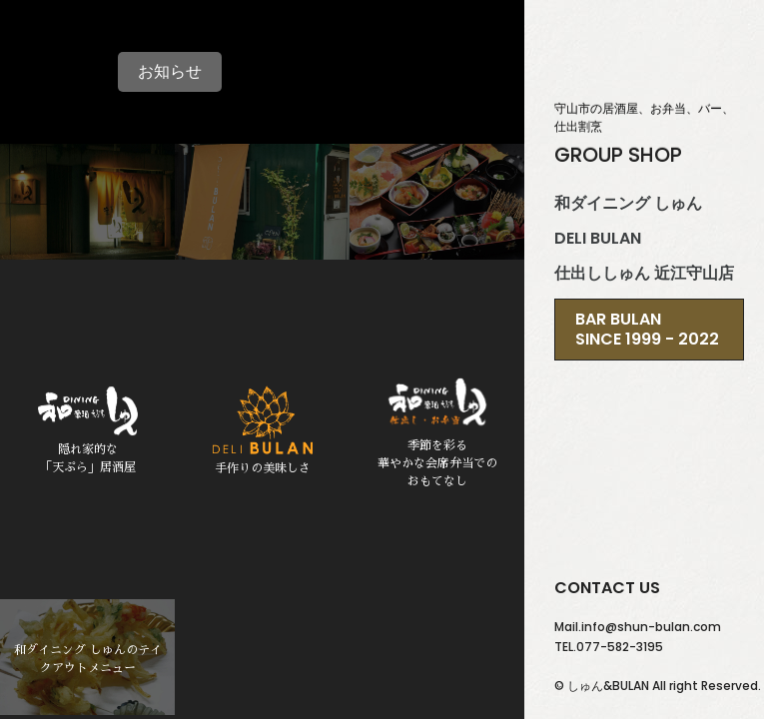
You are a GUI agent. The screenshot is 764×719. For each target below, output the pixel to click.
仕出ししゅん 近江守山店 (644, 274)
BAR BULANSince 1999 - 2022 (647, 329)
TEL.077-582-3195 (608, 646)
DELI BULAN (597, 239)
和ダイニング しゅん (628, 204)
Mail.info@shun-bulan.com (637, 626)
